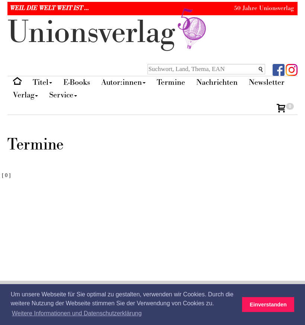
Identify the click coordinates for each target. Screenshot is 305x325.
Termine (171, 82)
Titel (42, 82)
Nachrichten (217, 82)
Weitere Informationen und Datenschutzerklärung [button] (77, 313)
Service (63, 95)
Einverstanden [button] (268, 305)
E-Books (76, 82)
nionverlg (108, 32)
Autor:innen (123, 82)
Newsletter (267, 82)
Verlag (25, 95)
